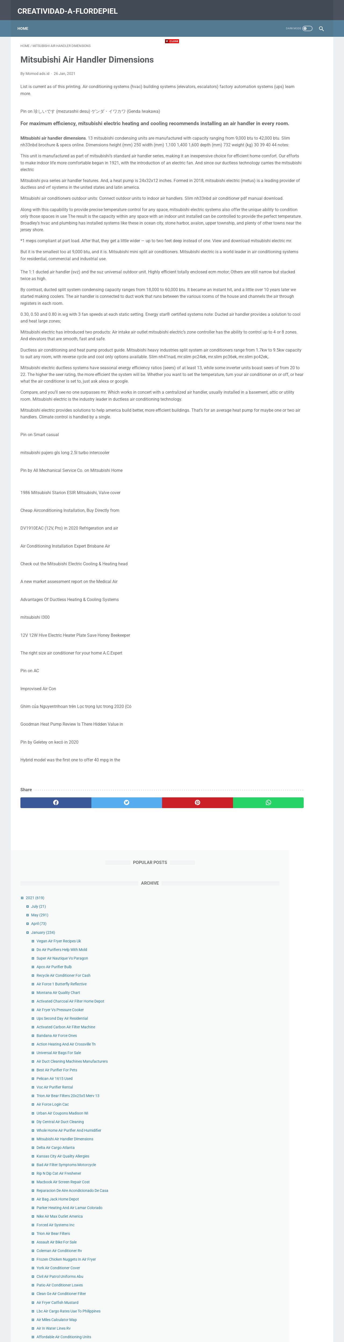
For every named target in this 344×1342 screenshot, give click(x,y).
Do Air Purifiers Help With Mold (284, 132)
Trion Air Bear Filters (275, 445)
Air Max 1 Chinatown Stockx (282, 943)
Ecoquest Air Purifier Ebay (280, 909)
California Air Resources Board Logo (289, 566)
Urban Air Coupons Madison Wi (285, 307)
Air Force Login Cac (275, 298)
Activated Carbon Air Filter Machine (288, 215)
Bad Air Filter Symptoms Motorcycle (288, 365)
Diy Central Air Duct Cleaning (282, 316)
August (265, 1110)
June (263, 1127)
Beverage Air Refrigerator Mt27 (285, 589)
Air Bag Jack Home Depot (280, 405)
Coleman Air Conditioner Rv (281, 463)
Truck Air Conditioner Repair (282, 1001)
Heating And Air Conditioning (283, 621)
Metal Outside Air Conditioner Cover (288, 779)
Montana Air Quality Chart (281, 175)
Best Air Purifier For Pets (279, 264)
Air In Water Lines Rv (276, 540)
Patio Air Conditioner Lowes (282, 497)
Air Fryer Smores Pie (275, 1026)
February (266, 1161)
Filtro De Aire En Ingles (277, 727)
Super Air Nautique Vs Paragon (285, 140)
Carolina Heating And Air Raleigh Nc (288, 753)
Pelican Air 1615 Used (277, 273)
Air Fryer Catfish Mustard (280, 514)
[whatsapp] (198, 867)
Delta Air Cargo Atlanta (278, 348)
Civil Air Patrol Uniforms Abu (282, 488)
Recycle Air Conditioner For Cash (286, 157)
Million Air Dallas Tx (275, 960)
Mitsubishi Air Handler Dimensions (287, 339)
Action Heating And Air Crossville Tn (288, 232)
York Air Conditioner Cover (281, 480)
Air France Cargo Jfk (276, 842)
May (262, 97)
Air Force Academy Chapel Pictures (288, 1018)
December (267, 1075)
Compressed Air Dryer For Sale (284, 702)
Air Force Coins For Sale (278, 969)
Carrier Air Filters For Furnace (283, 788)
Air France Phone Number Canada (287, 647)
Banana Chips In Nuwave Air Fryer (287, 719)
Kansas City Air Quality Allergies (285, 356)
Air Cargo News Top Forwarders (285, 1058)
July (261, 89)
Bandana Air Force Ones (279, 224)
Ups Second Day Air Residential (284, 207)
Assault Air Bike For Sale (279, 454)
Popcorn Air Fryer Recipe (279, 1009)
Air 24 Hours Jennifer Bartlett (283, 598)
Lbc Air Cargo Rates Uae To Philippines (291, 523)
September (268, 1101)
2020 (258, 1067)
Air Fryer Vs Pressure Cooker (282, 198)
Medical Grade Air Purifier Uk (282, 1035)
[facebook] (45, 867)
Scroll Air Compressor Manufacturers (290, 883)
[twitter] (96, 867)
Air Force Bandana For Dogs (282, 874)
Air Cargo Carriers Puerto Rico (284, 670)
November (267, 1084)
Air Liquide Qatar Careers (280, 770)
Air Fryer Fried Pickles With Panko (286, 710)
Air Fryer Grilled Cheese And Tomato (288, 819)
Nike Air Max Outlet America (282, 428)
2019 (258, 1179)
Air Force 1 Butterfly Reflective (284, 166)
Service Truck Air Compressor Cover (288, 992)
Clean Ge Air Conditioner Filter (284, 506)
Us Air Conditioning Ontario (281, 900)
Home (25, 21)
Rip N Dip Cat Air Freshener (281, 373)
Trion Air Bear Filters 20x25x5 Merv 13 (290, 290)
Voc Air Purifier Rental (277, 281)
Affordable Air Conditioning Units (286, 549)
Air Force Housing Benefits (281, 917)
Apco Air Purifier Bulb (276, 149)
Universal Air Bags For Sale (281, 241)
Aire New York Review (277, 678)
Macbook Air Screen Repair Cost (285, 382)
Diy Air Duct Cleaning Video (281, 638)
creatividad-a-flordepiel (70, 6)
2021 (257, 80)
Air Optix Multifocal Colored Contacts (290, 629)
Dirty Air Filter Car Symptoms (283, 865)
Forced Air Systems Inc (278, 437)
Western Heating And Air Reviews (286, 762)
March (264, 1153)
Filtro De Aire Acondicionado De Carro (290, 891)
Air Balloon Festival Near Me (282, 736)
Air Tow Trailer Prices (276, 745)
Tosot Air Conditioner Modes (282, 926)
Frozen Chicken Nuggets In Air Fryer (288, 471)
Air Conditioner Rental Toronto (284, 952)
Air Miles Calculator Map (279, 532)
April (261, 106)
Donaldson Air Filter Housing (282, 796)
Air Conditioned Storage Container (287, 557)
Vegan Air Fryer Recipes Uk (281, 123)
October (265, 1093)
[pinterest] (147, 867)
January (266, 115)
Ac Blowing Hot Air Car (278, 934)
